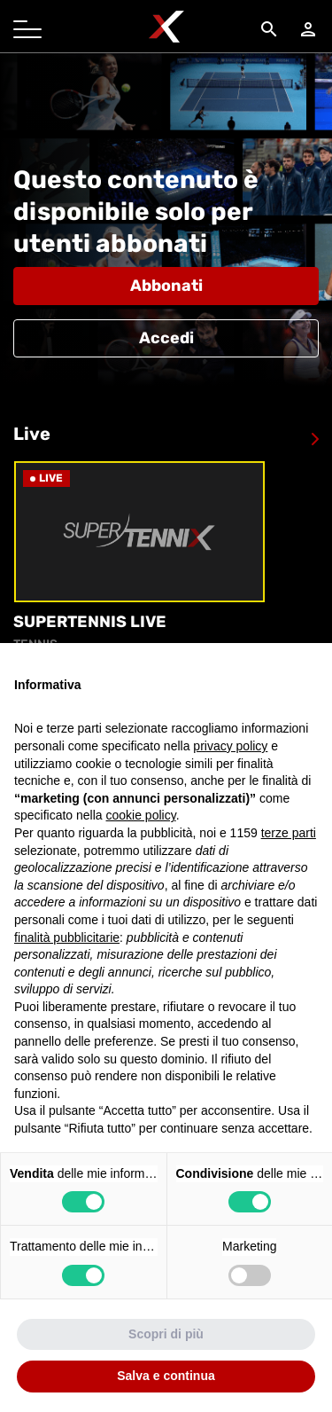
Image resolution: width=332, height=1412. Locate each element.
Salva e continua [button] (165, 1376)
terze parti (288, 833)
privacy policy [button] (230, 746)
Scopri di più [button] (166, 1334)
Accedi (166, 338)
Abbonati (166, 285)
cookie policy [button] (141, 815)
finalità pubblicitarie (67, 937)
